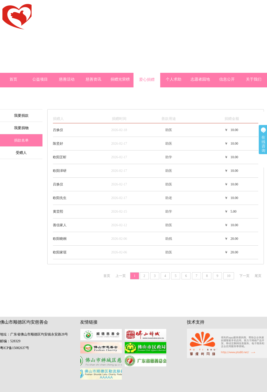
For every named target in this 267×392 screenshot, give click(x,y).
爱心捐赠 (147, 79)
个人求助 (173, 79)
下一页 (244, 276)
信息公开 (227, 79)
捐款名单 (21, 140)
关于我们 (253, 79)
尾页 (258, 276)
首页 (13, 79)
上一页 (121, 276)
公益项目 (40, 79)
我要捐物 (21, 128)
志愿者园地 (200, 79)
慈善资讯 (93, 79)
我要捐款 (21, 115)
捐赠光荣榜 (120, 79)
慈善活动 (67, 79)
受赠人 (21, 153)
